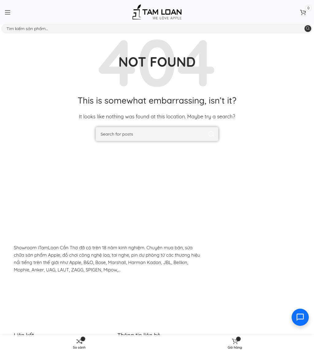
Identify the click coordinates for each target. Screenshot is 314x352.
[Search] (157, 28)
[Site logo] (157, 12)
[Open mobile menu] (8, 12)
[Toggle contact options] (300, 317)
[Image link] (54, 288)
